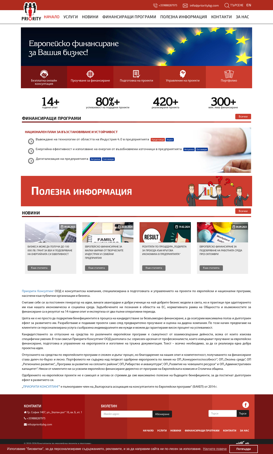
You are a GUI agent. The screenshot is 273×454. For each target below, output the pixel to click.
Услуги (70, 16)
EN (248, 5)
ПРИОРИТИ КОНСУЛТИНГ (41, 386)
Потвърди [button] (243, 449)
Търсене (234, 5)
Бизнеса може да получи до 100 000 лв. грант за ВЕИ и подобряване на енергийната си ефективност (50, 250)
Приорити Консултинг (38, 291)
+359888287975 (36, 418)
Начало (51, 16)
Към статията (39, 268)
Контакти (221, 16)
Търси (242, 413)
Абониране (162, 414)
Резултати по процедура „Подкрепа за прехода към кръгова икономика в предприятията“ (164, 250)
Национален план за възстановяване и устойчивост (71, 132)
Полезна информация (183, 16)
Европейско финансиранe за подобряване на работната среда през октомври (221, 250)
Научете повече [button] (215, 449)
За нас (242, 16)
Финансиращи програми (129, 16)
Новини (90, 16)
